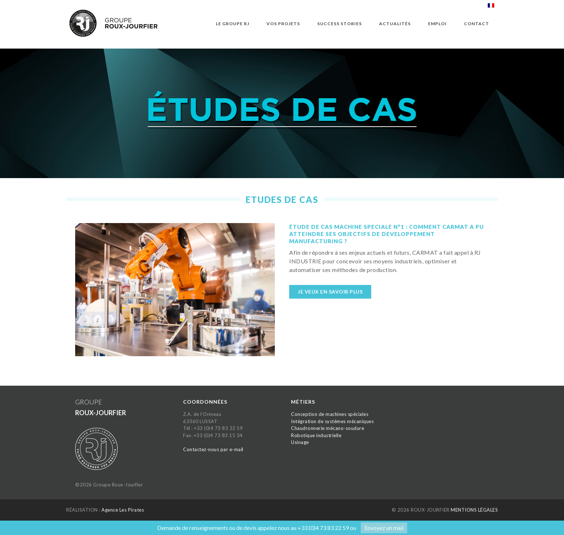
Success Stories (339, 23)
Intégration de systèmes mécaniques (332, 421)
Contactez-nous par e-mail (213, 449)
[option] (282, 117)
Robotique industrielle (316, 435)
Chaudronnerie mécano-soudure (327, 428)
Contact (476, 23)
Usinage (300, 442)
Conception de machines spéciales (329, 414)
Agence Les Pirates (122, 510)
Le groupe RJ (232, 23)
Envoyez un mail (384, 527)
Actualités (395, 23)
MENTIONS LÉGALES (474, 510)
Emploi (437, 23)
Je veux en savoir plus (330, 292)
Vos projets (283, 23)
